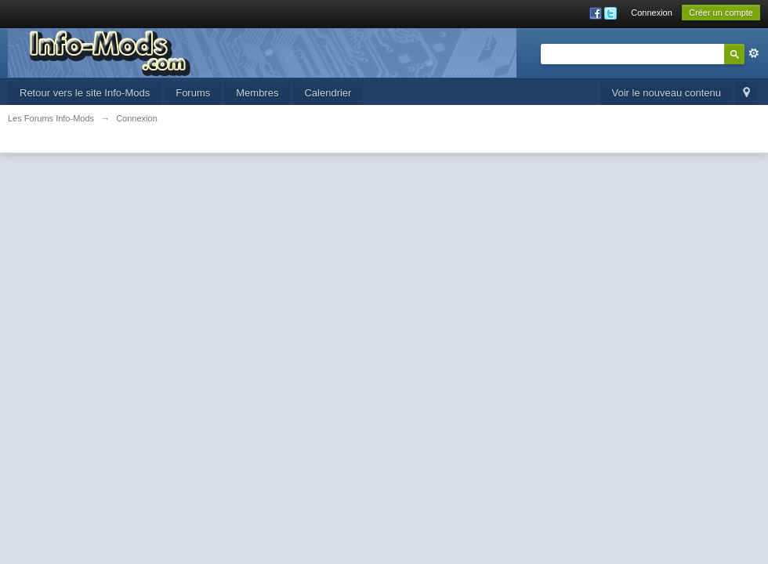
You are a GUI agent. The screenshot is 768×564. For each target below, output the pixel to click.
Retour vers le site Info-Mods (85, 93)
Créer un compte (721, 12)
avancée (754, 53)
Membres (257, 93)
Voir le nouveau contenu (667, 93)
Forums (193, 93)
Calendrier (327, 93)
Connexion (651, 12)
